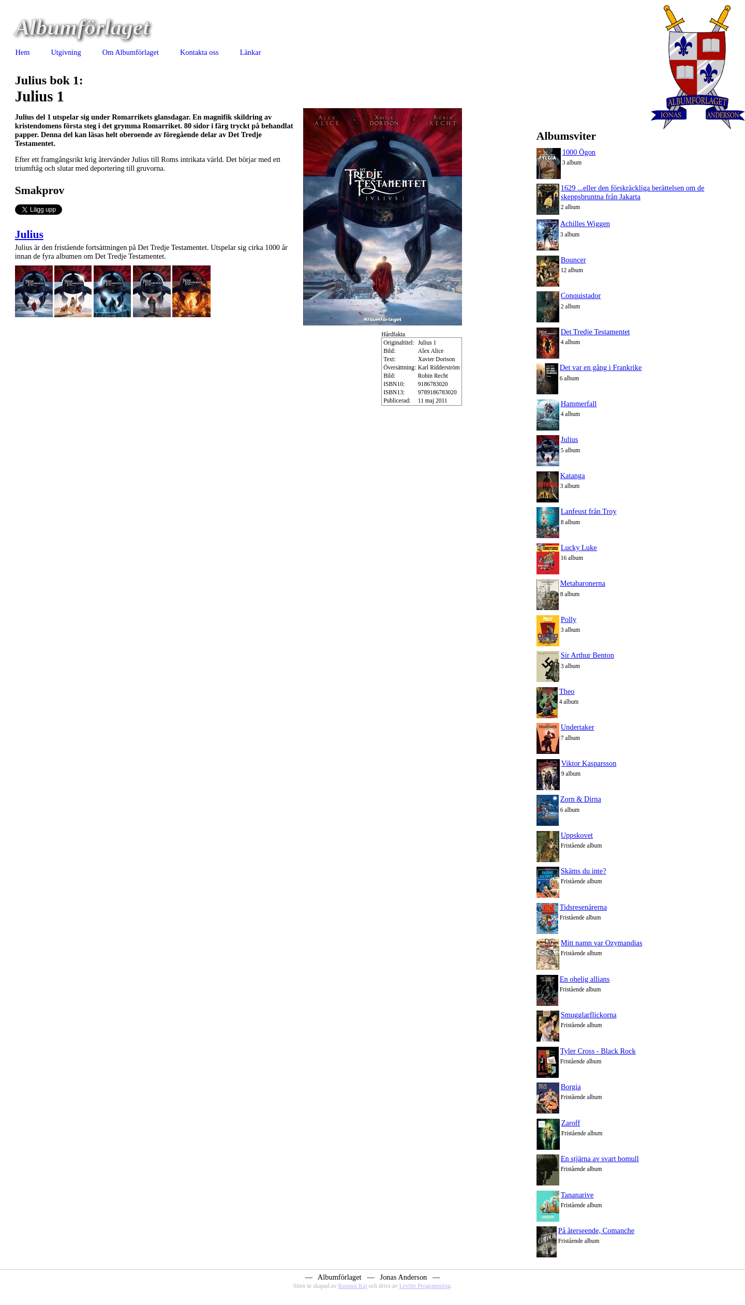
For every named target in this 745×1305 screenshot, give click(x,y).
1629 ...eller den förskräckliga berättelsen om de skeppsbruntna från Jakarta (633, 192)
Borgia (571, 1086)
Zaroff (570, 1123)
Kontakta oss (199, 52)
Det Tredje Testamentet (595, 332)
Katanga (572, 475)
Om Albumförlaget (130, 52)
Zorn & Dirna (580, 799)
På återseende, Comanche (596, 1230)
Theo (567, 691)
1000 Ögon (578, 152)
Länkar (250, 52)
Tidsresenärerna (583, 907)
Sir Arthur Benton (587, 655)
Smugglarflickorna (589, 1015)
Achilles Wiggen (585, 223)
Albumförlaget (82, 27)
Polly (568, 619)
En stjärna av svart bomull (600, 1158)
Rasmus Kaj (352, 1286)
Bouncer (573, 260)
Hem (22, 52)
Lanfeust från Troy (589, 511)
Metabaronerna (582, 583)
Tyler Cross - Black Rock (598, 1051)
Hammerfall (579, 403)
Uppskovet (577, 835)
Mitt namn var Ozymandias (602, 943)
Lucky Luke (579, 547)
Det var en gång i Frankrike (601, 367)
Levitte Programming (425, 1286)
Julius (29, 234)
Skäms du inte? (583, 871)
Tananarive (577, 1195)
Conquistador (581, 295)
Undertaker (577, 727)
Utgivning (66, 52)
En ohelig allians (585, 979)
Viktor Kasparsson (589, 763)
